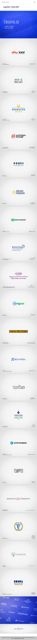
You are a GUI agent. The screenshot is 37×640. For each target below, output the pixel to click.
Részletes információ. (17, 638)
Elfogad (22, 638)
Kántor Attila (5, 2)
